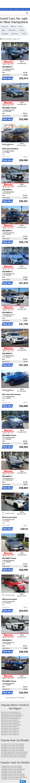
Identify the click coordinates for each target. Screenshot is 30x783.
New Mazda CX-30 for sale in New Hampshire (12, 747)
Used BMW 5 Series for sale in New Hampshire (13, 774)
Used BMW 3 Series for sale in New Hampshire (13, 769)
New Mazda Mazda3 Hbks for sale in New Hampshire (14, 752)
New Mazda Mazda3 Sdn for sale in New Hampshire (14, 753)
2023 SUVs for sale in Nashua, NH (9, 729)
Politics (11, 9)
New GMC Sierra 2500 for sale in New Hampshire (13, 756)
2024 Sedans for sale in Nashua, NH (10, 728)
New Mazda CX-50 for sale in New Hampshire (12, 745)
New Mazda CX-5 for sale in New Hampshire (12, 744)
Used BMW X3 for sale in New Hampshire (11, 766)
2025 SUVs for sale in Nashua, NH (9, 720)
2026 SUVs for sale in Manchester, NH (10, 712)
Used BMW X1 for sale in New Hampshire (11, 771)
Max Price (15, 34)
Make (4, 30)
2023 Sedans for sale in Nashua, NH (10, 731)
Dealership (5, 34)
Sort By (24, 34)
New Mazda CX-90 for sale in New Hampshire (12, 748)
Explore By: (5, 26)
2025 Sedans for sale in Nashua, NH (10, 723)
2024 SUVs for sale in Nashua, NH (9, 726)
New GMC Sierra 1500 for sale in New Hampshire (13, 755)
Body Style (12, 30)
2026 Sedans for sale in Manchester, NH (11, 717)
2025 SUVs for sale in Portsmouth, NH (10, 718)
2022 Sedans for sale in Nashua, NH (10, 734)
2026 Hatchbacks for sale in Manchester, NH (12, 715)
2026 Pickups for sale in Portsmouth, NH (11, 713)
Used (13, 26)
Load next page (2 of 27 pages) (15, 697)
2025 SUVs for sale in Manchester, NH (10, 721)
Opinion (27, 9)
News (6, 9)
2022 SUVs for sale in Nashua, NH (9, 733)
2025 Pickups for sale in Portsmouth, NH (11, 725)
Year (21, 26)
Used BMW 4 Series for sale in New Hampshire (13, 775)
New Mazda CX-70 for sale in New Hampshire (12, 750)
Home (2, 9)
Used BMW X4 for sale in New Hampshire (11, 779)
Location (22, 30)
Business (17, 9)
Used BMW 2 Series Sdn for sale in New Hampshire (14, 777)
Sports (22, 9)
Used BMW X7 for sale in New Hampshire (11, 772)
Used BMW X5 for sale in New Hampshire (11, 767)
